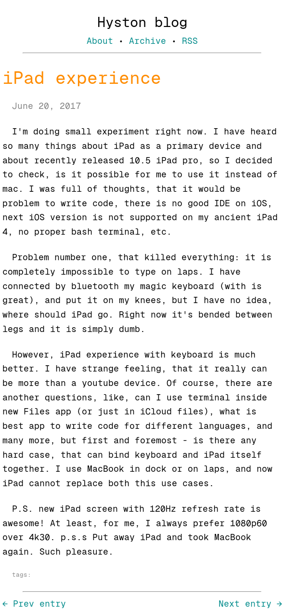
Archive (147, 41)
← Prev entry (34, 603)
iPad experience (81, 78)
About (100, 41)
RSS (190, 41)
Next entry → (250, 603)
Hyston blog (142, 22)
